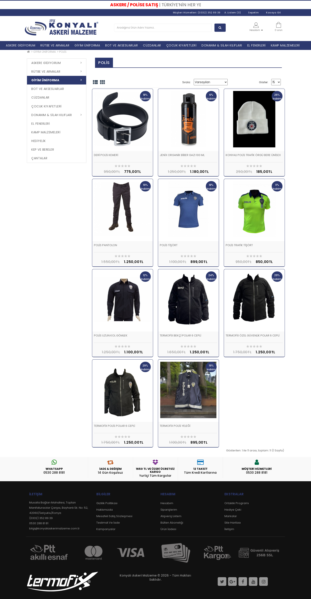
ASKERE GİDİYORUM (20, 45)
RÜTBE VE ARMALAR (54, 45)
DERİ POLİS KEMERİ (106, 155)
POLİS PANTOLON (105, 245)
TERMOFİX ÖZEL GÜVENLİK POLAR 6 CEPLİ (252, 335)
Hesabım (166, 503)
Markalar (230, 516)
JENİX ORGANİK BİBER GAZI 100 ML (182, 155)
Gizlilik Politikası (106, 503)
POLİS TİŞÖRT (169, 245)
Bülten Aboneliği (171, 523)
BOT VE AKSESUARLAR (121, 45)
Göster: (263, 82)
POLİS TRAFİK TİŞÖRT (239, 245)
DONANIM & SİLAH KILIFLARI (222, 45)
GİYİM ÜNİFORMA (87, 45)
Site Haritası (232, 523)
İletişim (229, 529)
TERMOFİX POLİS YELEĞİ (175, 426)
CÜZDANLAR (152, 45)
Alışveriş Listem (170, 516)
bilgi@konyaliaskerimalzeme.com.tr (54, 528)
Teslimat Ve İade (108, 523)
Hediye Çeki (232, 510)
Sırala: (186, 82)
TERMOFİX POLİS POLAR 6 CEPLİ (114, 426)
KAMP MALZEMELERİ (285, 45)
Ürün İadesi (168, 529)
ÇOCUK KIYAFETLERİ (181, 45)
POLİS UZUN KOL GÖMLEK (110, 335)
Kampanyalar (106, 529)
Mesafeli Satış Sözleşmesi (114, 516)
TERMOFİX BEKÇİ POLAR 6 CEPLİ (180, 335)
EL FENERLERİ (256, 45)
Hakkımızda (104, 510)
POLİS (63, 52)
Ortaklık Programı (236, 503)
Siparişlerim (168, 510)
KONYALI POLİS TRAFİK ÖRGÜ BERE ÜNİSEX (253, 155)
